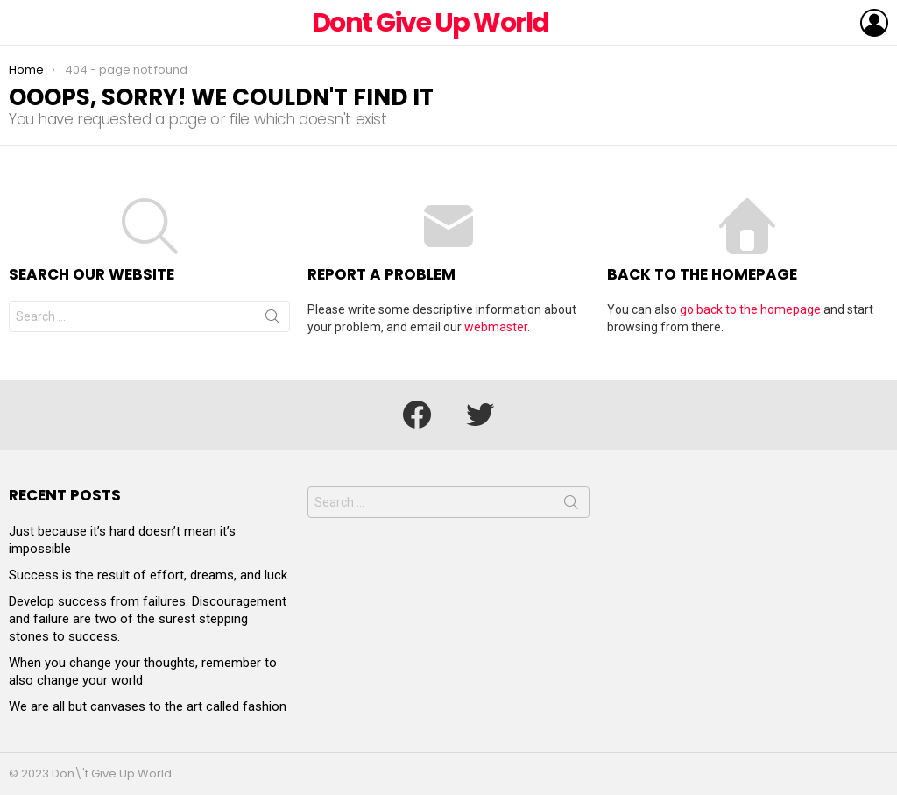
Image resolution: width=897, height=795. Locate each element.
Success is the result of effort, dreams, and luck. (149, 575)
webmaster (495, 327)
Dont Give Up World (430, 22)
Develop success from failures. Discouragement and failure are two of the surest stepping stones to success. (147, 618)
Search (272, 320)
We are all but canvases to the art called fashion (147, 706)
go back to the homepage (750, 309)
